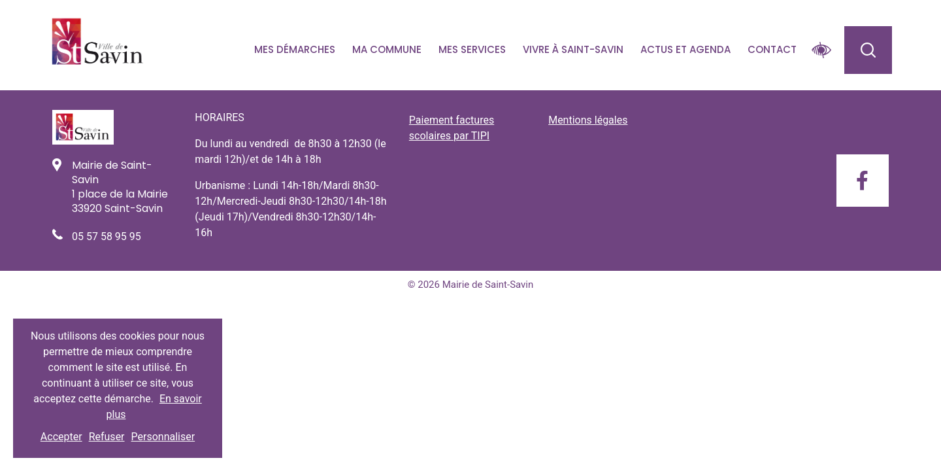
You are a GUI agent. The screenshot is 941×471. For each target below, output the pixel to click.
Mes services (472, 49)
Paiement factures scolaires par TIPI (451, 128)
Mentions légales (587, 120)
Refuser (107, 436)
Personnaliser (163, 436)
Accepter (61, 436)
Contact (772, 49)
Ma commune (386, 49)
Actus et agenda (685, 49)
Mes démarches (294, 49)
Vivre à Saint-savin (573, 49)
